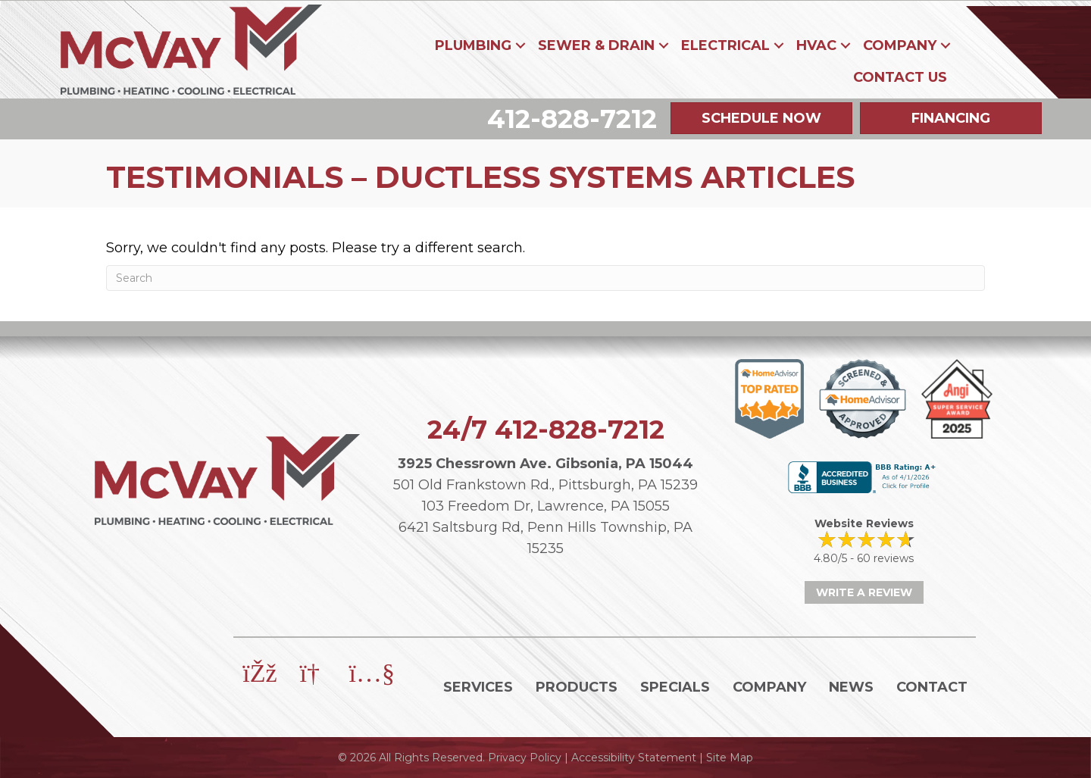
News (851, 687)
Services (478, 687)
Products (576, 687)
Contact (932, 687)
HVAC (816, 45)
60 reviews (885, 558)
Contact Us (900, 77)
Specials (675, 687)
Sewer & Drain (596, 45)
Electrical (725, 45)
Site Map (729, 757)
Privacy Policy (524, 757)
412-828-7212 (579, 429)
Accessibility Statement (633, 757)
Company (899, 45)
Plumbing (473, 45)
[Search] (545, 278)
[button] (520, 45)
